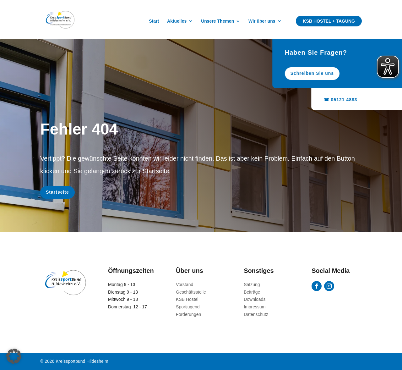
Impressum (254, 306)
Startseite (57, 192)
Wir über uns (261, 21)
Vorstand (184, 284)
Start (154, 21)
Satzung (252, 284)
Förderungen (188, 314)
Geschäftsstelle (191, 292)
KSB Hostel (187, 299)
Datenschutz (256, 314)
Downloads (254, 299)
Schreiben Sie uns (334, 73)
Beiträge (252, 292)
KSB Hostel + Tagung (329, 21)
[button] (14, 356)
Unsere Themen (217, 21)
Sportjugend (188, 306)
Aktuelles (177, 21)
